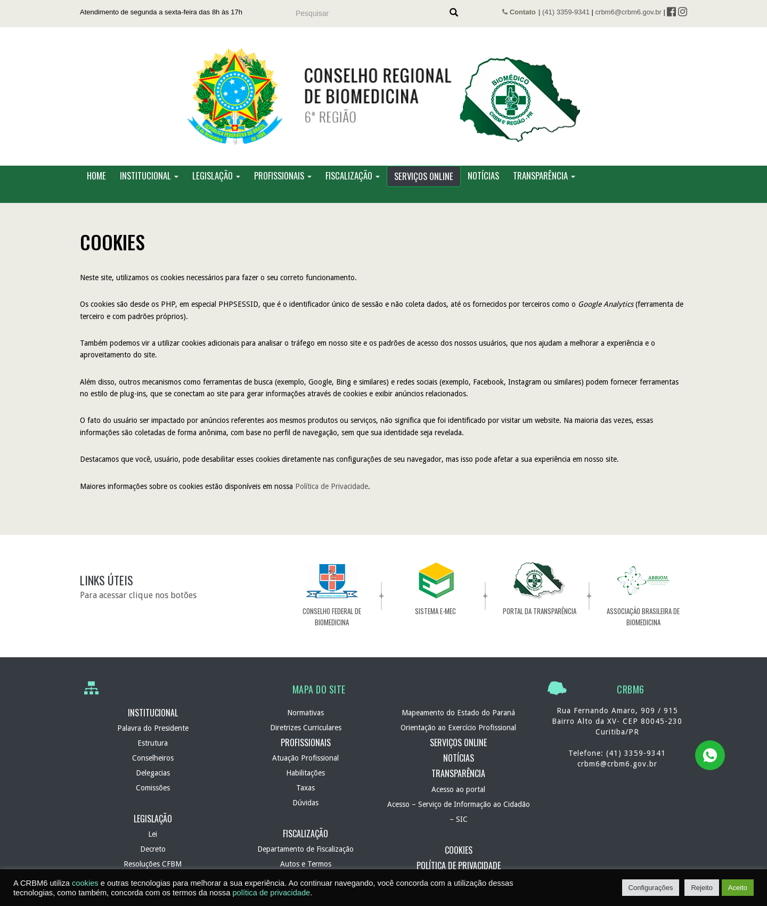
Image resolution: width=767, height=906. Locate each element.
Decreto (153, 849)
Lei (152, 834)
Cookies (458, 850)
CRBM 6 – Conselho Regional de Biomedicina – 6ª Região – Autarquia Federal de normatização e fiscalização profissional (383, 96)
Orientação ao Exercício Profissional (458, 727)
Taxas (305, 787)
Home (96, 175)
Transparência (544, 175)
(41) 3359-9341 (566, 12)
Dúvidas (305, 802)
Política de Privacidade (331, 486)
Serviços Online (423, 176)
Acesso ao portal (458, 789)
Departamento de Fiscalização (305, 849)
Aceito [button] (737, 888)
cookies (85, 883)
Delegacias (153, 773)
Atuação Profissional (305, 758)
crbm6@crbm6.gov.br (628, 12)
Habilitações (305, 773)
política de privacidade (271, 892)
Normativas (305, 712)
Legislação (216, 175)
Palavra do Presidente (153, 728)
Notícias (483, 175)
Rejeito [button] (701, 888)
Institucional (149, 175)
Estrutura (152, 743)
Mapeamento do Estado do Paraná (458, 712)
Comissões (153, 787)
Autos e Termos (305, 864)
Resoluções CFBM (153, 864)
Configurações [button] (651, 888)
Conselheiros (153, 758)
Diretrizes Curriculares (305, 727)
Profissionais (283, 175)
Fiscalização (352, 175)
